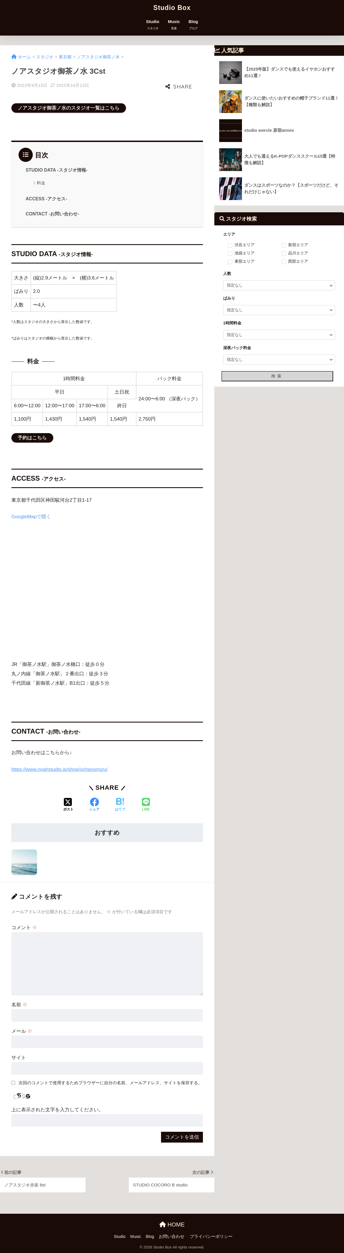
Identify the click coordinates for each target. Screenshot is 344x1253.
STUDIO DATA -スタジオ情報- (56, 170)
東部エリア (245, 261)
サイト (18, 1057)
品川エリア (298, 253)
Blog (193, 24)
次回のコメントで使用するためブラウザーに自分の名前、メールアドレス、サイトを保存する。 (110, 1082)
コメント (24, 927)
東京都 (65, 57)
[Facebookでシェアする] (94, 805)
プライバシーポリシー (211, 1236)
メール (21, 1031)
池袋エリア (245, 253)
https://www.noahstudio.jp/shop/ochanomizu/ (59, 769)
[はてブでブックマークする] (120, 805)
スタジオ (44, 57)
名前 (19, 1004)
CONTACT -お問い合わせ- (52, 213)
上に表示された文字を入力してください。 (57, 1109)
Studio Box (172, 7)
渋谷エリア (245, 245)
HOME (172, 1224)
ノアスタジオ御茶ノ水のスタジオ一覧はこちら (68, 108)
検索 (277, 376)
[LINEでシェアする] (146, 805)
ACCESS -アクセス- (46, 198)
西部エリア (298, 261)
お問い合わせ (171, 1236)
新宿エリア (298, 245)
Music (174, 24)
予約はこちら (32, 438)
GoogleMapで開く (31, 516)
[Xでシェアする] (68, 805)
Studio (152, 24)
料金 (41, 182)
